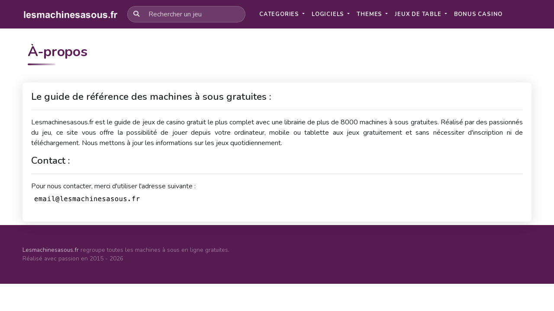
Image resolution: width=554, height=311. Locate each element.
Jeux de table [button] (419, 14)
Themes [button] (370, 14)
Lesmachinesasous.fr (51, 250)
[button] (478, 14)
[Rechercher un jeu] (186, 14)
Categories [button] (280, 14)
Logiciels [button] (329, 14)
